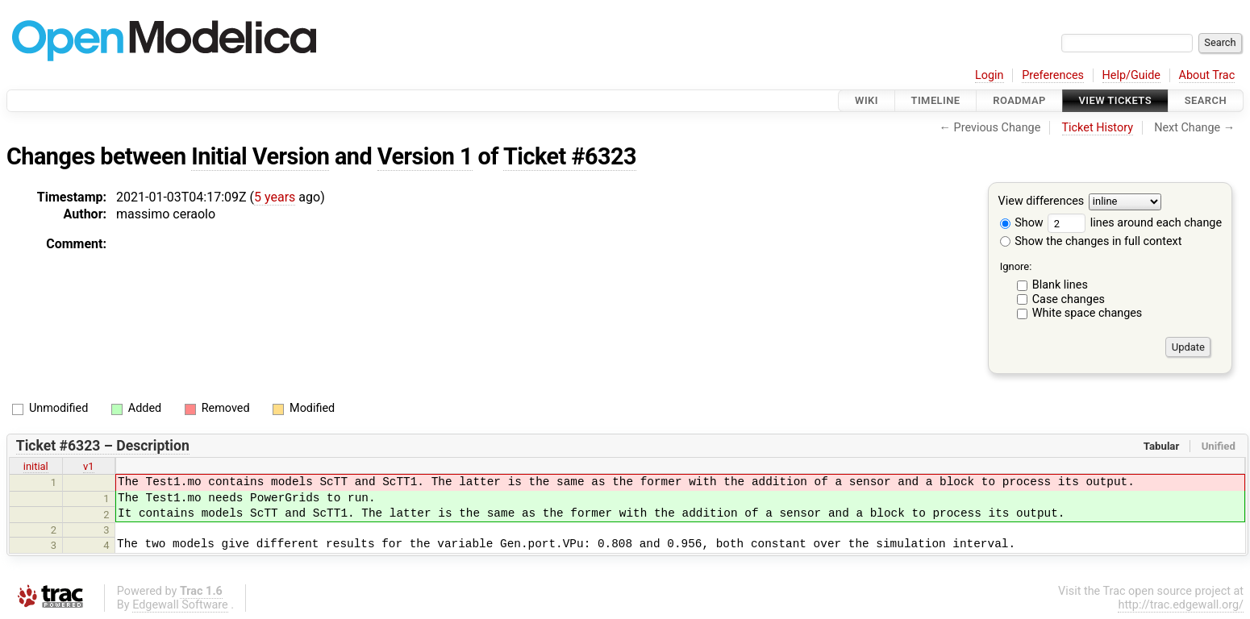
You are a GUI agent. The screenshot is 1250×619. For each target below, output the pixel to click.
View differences (1041, 202)
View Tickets (1115, 100)
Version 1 (425, 156)
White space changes (1087, 313)
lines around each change (1135, 223)
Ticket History (1097, 128)
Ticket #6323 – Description (103, 446)
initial (35, 466)
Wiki (866, 100)
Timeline (935, 100)
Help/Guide (1131, 75)
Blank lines (1060, 285)
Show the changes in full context (1091, 241)
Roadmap (1019, 100)
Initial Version (260, 156)
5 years (274, 197)
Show (1022, 223)
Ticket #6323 (569, 156)
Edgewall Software (180, 605)
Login (989, 75)
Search (1206, 100)
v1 (88, 466)
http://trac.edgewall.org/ (1181, 605)
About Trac (1207, 75)
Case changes (1068, 299)
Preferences (1053, 75)
